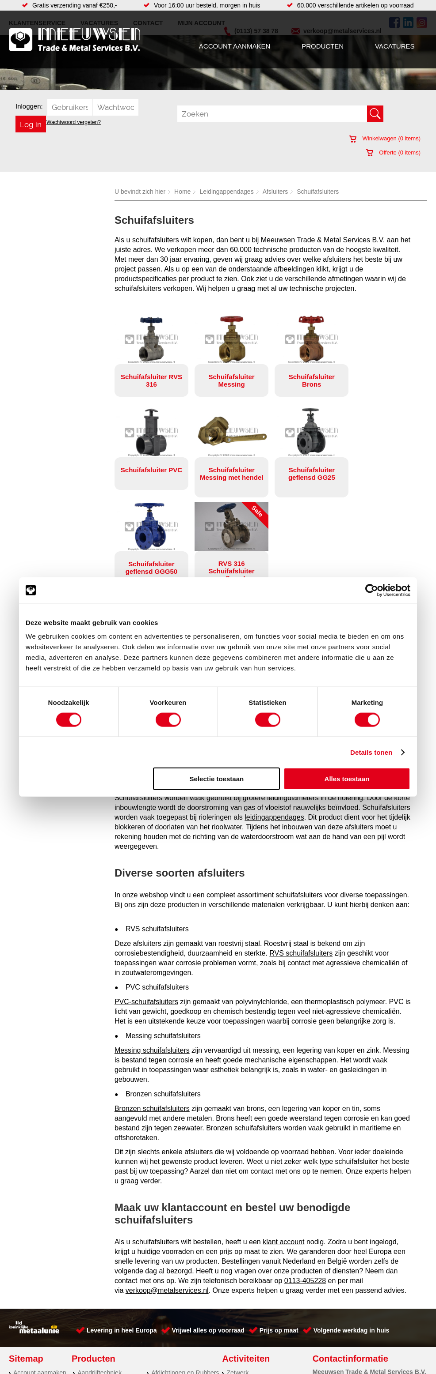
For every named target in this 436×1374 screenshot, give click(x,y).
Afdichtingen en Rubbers (185, 1278)
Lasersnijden (243, 1340)
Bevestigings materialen (110, 1287)
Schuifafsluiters (318, 191)
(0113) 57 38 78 (365, 1293)
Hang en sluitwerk (175, 1287)
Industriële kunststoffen (109, 1340)
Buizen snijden (246, 1331)
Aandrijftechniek (99, 1278)
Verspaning (241, 1314)
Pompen (162, 1314)
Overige (162, 1340)
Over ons (196, 1359)
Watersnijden (244, 1305)
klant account (283, 1147)
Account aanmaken (234, 46)
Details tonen (371, 752)
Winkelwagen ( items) (385, 138)
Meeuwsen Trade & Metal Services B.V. (124, 1359)
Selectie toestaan (217, 779)
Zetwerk (237, 1278)
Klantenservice (33, 1305)
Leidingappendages (226, 191)
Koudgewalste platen (255, 1287)
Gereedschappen (175, 1322)
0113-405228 (305, 1186)
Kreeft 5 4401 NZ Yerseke (378, 1285)
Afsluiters (275, 191)
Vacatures (394, 46)
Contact (23, 1322)
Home (182, 191)
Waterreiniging (171, 1331)
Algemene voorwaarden (305, 1359)
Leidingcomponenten (106, 1305)
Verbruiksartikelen (101, 1322)
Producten (323, 46)
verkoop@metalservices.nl (167, 1196)
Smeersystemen (99, 1331)
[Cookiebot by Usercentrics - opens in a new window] (371, 590)
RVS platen (242, 1322)
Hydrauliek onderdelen (108, 1296)
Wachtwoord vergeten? (73, 122)
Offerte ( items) (393, 152)
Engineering (243, 1296)
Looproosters (169, 1305)
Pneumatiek (93, 1314)
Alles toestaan (347, 779)
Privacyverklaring (241, 1359)
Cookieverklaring (370, 1359)
